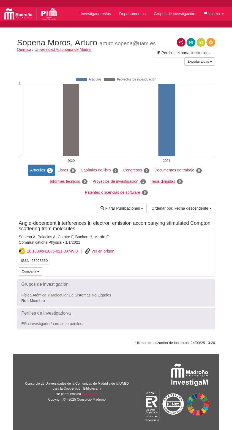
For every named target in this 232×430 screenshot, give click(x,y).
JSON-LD (191, 42)
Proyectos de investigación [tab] (119, 181)
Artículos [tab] (41, 170)
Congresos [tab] (136, 170)
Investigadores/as (96, 14)
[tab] (116, 284)
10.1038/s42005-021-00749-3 (52, 251)
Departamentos (132, 14)
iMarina (210, 271)
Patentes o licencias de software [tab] (116, 192)
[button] (213, 14)
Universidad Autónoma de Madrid (62, 49)
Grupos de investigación (174, 14)
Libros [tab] (67, 170)
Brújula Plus (90, 394)
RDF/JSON (210, 42)
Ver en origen (102, 251)
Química (24, 49)
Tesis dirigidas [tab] (167, 181)
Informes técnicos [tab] (69, 181)
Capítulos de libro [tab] (99, 170)
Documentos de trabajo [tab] (178, 170)
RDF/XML (181, 42)
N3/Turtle (200, 42)
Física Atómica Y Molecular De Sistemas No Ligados (66, 295)
